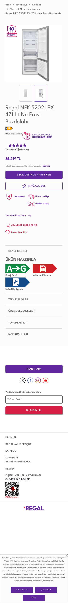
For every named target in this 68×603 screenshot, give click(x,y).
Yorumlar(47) (11, 150)
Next (58, 53)
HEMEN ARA (34, 369)
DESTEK (9, 469)
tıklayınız (46, 166)
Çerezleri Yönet (46, 590)
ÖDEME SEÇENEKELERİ (21, 311)
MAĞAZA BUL (34, 186)
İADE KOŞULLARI (18, 334)
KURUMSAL (11, 458)
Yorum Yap (24, 150)
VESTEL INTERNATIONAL (18, 462)
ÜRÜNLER (11, 437)
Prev (10, 53)
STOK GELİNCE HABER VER (34, 175)
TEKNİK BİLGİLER (34, 299)
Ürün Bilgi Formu (13, 134)
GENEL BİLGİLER (34, 251)
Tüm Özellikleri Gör (18, 215)
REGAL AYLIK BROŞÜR (18, 444)
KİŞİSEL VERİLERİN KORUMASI (23, 475)
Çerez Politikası (31, 577)
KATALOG (11, 451)
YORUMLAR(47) (17, 323)
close (66, 555)
